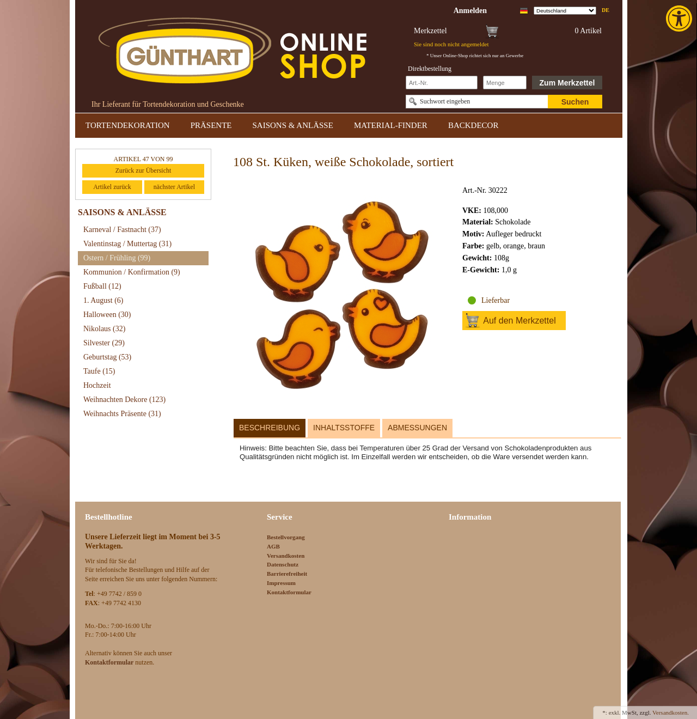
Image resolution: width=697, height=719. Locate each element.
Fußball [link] (102, 286)
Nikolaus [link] (104, 329)
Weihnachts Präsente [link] (122, 414)
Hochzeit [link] (97, 385)
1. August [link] (103, 300)
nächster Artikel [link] (174, 187)
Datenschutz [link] (282, 564)
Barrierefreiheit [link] (287, 573)
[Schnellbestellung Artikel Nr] (442, 82)
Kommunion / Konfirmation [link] (131, 272)
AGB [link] (273, 546)
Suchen (575, 102)
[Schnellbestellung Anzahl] (505, 82)
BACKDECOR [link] (473, 125)
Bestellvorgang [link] (286, 537)
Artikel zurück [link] (112, 187)
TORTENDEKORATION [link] (127, 125)
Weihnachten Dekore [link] (124, 399)
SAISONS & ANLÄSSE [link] (293, 125)
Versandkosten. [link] (670, 712)
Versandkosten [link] (285, 555)
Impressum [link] (281, 583)
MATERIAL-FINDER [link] (390, 125)
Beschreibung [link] (269, 427)
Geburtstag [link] (107, 357)
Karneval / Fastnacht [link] (122, 230)
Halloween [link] (107, 314)
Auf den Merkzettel (519, 320)
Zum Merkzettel (567, 82)
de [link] (605, 10)
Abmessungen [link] (417, 427)
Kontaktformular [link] (289, 592)
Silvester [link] (104, 343)
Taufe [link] (99, 371)
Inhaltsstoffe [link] (344, 427)
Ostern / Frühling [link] (116, 258)
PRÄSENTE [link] (211, 125)
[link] (680, 18)
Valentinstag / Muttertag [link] (127, 244)
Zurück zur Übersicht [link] (143, 170)
